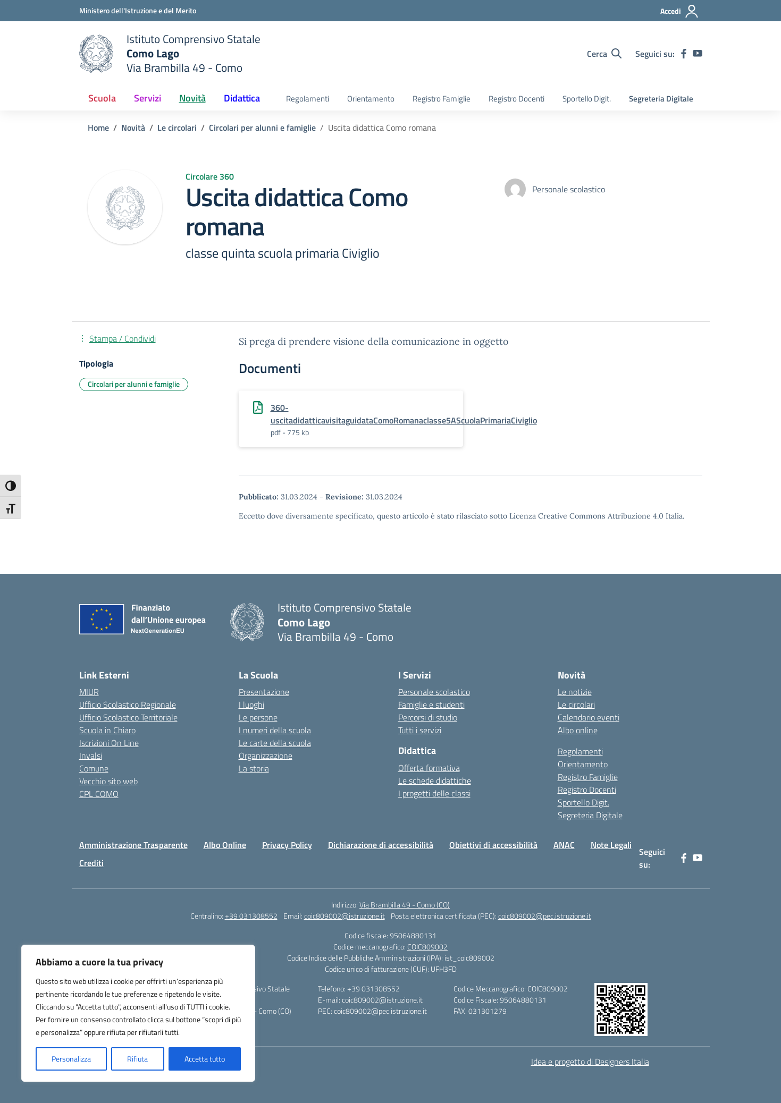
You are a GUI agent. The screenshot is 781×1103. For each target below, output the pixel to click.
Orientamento (370, 98)
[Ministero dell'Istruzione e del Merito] (137, 10)
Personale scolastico (434, 691)
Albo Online (225, 844)
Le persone (258, 717)
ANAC (564, 844)
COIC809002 (427, 946)
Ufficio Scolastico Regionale (127, 704)
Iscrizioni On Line (109, 742)
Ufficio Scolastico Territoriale (128, 717)
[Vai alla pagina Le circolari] (177, 127)
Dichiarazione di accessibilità (380, 844)
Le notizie (575, 691)
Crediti (91, 862)
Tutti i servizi (419, 730)
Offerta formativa (429, 767)
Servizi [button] (147, 98)
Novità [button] (192, 98)
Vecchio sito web (108, 781)
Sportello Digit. (586, 98)
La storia (254, 768)
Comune (93, 768)
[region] (138, 1013)
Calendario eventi (588, 717)
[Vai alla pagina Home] (98, 127)
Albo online (578, 730)
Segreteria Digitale (661, 98)
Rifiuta (137, 1058)
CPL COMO (99, 793)
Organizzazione (265, 755)
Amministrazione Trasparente (133, 844)
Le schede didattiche (434, 780)
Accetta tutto (204, 1058)
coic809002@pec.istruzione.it (544, 915)
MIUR (89, 691)
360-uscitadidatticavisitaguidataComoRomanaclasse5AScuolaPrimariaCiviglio (404, 414)
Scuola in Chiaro (107, 730)
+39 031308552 (251, 915)
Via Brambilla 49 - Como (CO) (404, 904)
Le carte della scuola (275, 742)
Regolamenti (307, 98)
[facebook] (683, 53)
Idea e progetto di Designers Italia (590, 1061)
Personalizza (71, 1058)
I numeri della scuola (275, 730)
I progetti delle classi (434, 793)
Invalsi (90, 755)
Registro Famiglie (442, 98)
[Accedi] (679, 11)
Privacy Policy (287, 844)
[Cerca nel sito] (604, 54)
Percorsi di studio (427, 717)
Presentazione (264, 691)
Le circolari (576, 704)
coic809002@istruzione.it (344, 915)
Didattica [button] (242, 98)
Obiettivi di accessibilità (493, 844)
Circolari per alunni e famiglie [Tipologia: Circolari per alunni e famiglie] (134, 383)
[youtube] (697, 53)
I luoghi (251, 704)
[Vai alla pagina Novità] (133, 127)
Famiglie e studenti (431, 704)
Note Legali (611, 844)
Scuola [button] (102, 98)
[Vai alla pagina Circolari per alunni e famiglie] (262, 127)
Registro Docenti (516, 98)
